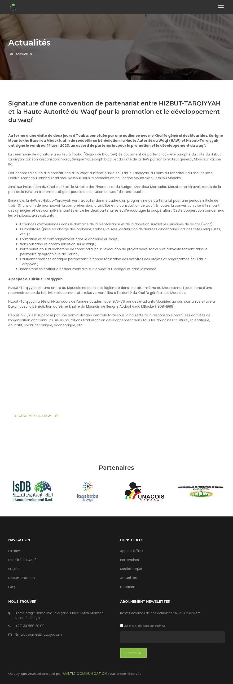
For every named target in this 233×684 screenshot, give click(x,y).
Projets (13, 568)
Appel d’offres (131, 550)
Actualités (30, 42)
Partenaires (129, 559)
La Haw (14, 550)
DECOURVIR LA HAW (35, 415)
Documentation (21, 577)
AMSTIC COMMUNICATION (85, 672)
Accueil (18, 54)
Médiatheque (131, 568)
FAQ (11, 586)
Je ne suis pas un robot (143, 625)
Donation (127, 586)
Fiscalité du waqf (22, 559)
